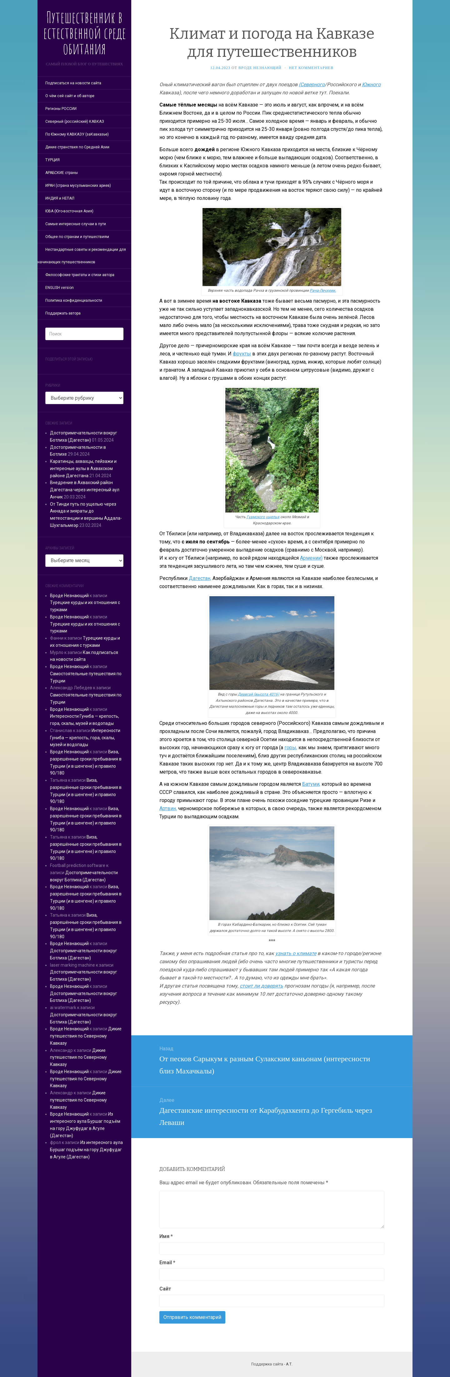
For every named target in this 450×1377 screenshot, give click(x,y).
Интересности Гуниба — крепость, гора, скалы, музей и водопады (85, 737)
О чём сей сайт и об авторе (69, 96)
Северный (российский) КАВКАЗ (74, 121)
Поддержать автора (63, 313)
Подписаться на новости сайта (73, 83)
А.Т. (289, 1364)
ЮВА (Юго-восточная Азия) (69, 211)
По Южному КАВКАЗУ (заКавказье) (77, 134)
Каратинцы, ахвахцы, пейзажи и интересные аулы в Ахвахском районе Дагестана (83, 468)
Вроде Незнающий (69, 595)
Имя (166, 1236)
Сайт (165, 1289)
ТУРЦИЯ (52, 160)
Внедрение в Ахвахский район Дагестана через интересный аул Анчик (84, 489)
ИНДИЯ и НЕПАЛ (59, 198)
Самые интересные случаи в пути (75, 224)
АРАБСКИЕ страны (61, 173)
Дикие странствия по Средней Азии (77, 147)
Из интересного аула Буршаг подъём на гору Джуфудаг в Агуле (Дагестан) (86, 1149)
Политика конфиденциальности (73, 300)
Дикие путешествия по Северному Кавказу (86, 1036)
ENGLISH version (59, 287)
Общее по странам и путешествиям (77, 237)
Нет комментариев (311, 68)
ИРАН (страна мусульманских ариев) (78, 185)
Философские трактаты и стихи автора (79, 275)
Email (167, 1263)
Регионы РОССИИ (61, 108)
